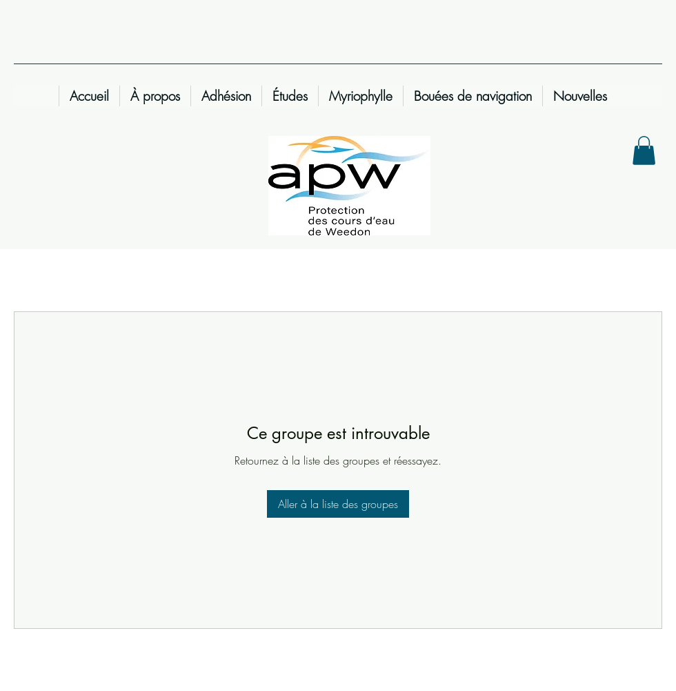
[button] (644, 150)
